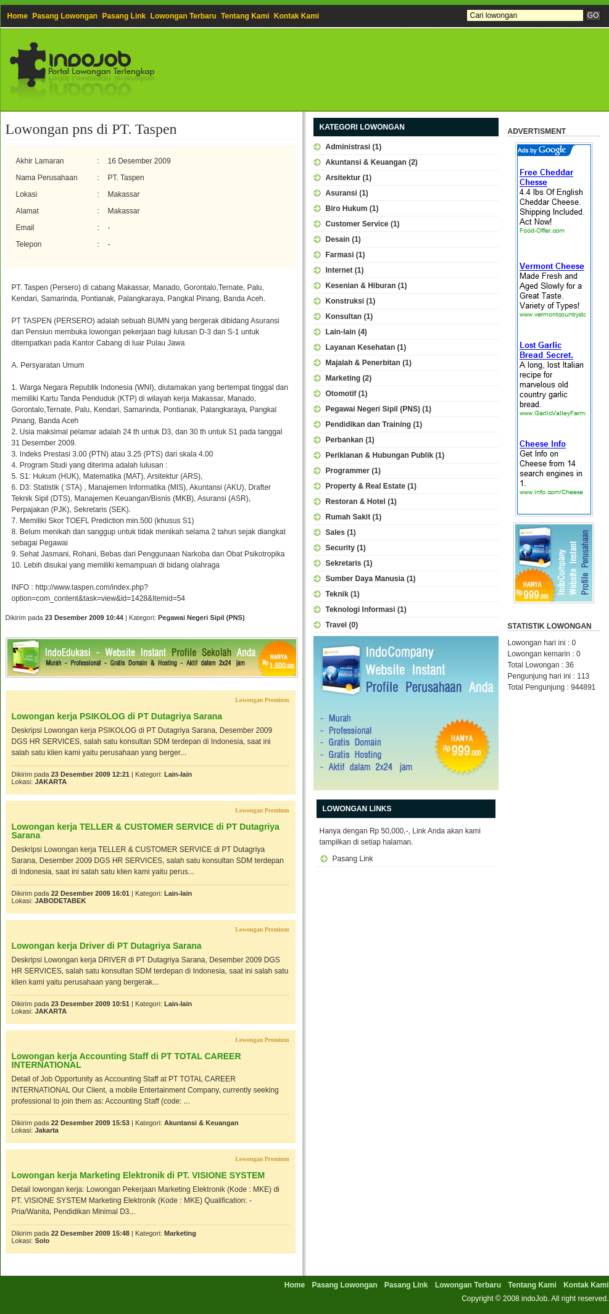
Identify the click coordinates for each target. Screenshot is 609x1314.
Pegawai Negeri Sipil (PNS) (201, 617)
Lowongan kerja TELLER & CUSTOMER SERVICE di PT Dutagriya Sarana (146, 831)
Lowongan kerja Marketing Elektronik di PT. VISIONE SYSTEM (138, 1175)
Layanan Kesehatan (361, 347)
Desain (338, 239)
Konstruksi (345, 301)
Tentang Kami (245, 16)
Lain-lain (178, 774)
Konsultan (344, 316)
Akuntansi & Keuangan (201, 1122)
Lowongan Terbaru (184, 16)
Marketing (180, 1233)
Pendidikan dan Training (369, 424)
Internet (339, 270)
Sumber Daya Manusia (365, 578)
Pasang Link (124, 16)
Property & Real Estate (365, 486)
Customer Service (357, 224)
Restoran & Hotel (356, 501)
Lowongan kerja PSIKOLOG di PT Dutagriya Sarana (117, 716)
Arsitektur (343, 177)
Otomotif (341, 393)
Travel (336, 625)
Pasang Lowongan (64, 16)
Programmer (348, 470)
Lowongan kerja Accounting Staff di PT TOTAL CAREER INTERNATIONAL (126, 1060)
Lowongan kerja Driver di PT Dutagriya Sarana (107, 946)
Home (17, 16)
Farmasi (340, 254)
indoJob (534, 1298)
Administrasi (348, 147)
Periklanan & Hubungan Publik (380, 455)
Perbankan (344, 440)
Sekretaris (344, 563)
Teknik (337, 594)
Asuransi (341, 193)
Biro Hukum (347, 208)
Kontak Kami (296, 16)
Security (340, 547)
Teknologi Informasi (361, 609)
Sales (335, 532)
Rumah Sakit (348, 517)
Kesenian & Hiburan (361, 285)
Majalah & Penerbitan (363, 362)
